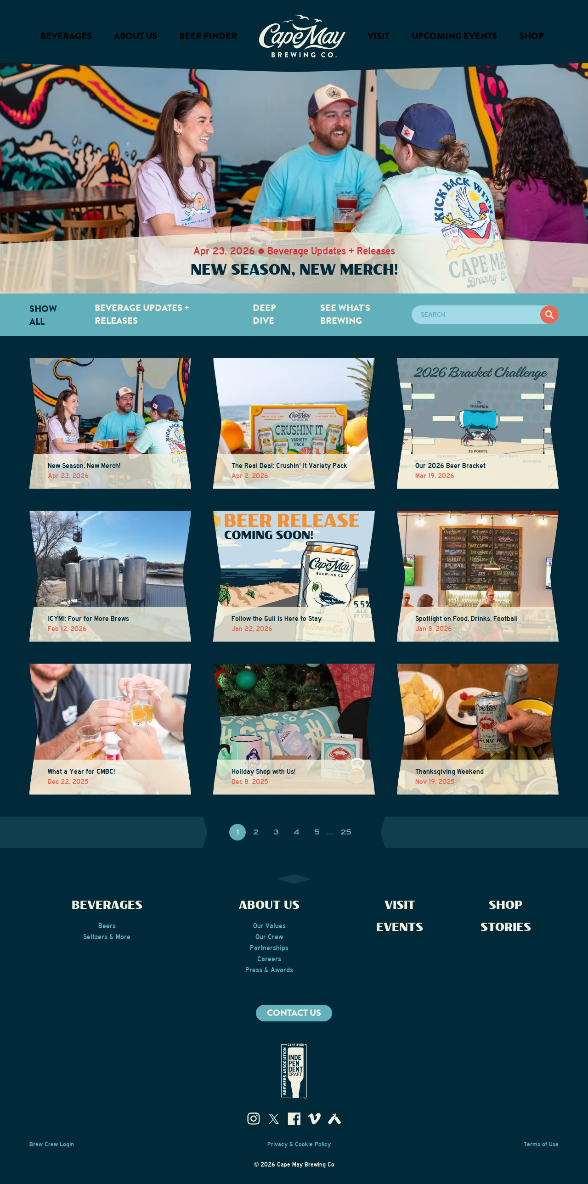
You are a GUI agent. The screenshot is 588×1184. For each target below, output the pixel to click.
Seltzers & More (106, 937)
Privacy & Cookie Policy (299, 1144)
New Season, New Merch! (294, 270)
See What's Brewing (345, 314)
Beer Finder (208, 36)
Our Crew (269, 937)
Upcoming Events (454, 36)
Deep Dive (264, 314)
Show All (43, 315)
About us (135, 36)
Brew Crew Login (51, 1144)
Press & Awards (269, 970)
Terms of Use (541, 1144)
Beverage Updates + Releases (142, 314)
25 (345, 832)
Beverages (66, 36)
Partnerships (269, 948)
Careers (269, 959)
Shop (531, 36)
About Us (269, 905)
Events (399, 927)
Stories (506, 927)
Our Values (269, 926)
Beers (107, 926)
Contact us (294, 1013)
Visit (379, 36)
